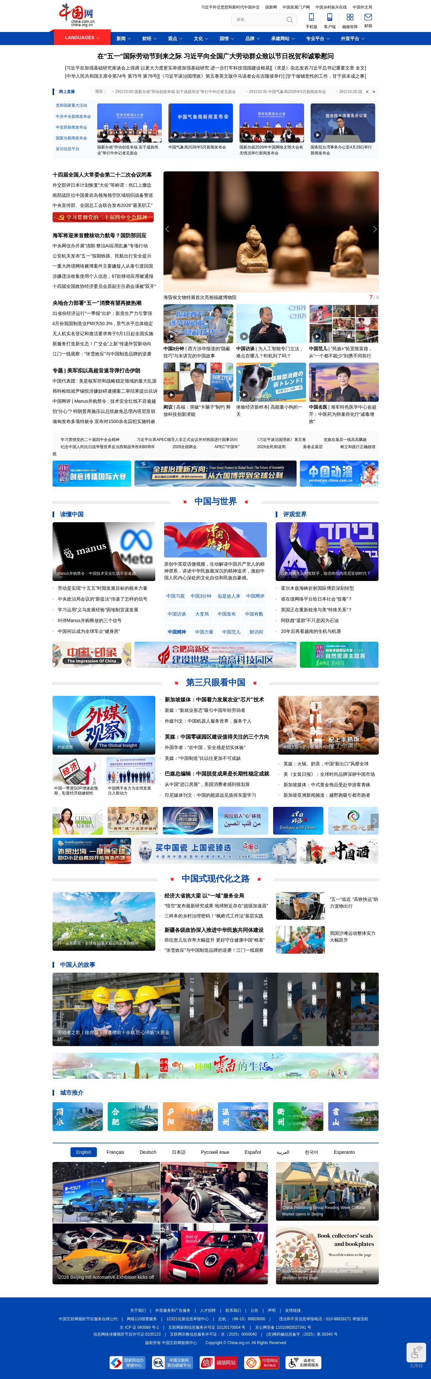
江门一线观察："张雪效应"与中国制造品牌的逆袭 (102, 353)
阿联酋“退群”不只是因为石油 (310, 620)
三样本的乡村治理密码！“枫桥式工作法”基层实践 (213, 915)
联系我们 (233, 1310)
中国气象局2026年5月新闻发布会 (197, 147)
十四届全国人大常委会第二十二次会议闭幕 (102, 175)
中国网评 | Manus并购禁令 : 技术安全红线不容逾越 (104, 401)
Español (253, 1152)
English (83, 1152)
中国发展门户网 (296, 7)
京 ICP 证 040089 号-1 (139, 1327)
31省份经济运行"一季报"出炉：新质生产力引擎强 (102, 313)
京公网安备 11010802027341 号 (283, 1327)
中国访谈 (245, 348)
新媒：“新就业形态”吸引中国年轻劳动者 (205, 710)
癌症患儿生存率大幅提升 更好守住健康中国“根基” (214, 940)
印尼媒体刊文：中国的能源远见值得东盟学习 (210, 795)
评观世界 (295, 514)
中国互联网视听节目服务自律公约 (88, 1319)
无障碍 (416, 1355)
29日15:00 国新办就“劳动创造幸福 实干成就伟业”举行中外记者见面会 (175, 91)
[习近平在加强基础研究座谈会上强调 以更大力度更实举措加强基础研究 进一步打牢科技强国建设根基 (167, 68)
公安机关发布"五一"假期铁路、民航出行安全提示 (102, 256)
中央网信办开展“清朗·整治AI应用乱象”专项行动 (100, 245)
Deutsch (148, 1152)
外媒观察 (65, 747)
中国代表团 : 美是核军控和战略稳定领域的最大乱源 (105, 381)
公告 (254, 1310)
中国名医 (318, 407)
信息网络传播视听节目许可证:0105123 (127, 1334)
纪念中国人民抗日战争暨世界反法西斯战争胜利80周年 (108, 447)
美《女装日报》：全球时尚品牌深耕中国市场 (329, 774)
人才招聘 (208, 1310)
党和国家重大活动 (71, 105)
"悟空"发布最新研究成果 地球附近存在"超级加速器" (216, 905)
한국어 (311, 1152)
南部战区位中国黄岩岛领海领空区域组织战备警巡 (103, 195)
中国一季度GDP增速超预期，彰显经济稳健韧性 (76, 790)
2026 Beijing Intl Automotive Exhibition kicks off (106, 1277)
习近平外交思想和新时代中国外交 (230, 7)
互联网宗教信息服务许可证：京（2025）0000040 (213, 1334)
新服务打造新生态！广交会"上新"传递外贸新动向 (102, 343)
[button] (375, 229)
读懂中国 (72, 514)
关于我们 (138, 1310)
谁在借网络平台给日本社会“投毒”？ (316, 599)
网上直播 (67, 91)
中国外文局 (362, 7)
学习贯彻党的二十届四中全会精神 (90, 439)
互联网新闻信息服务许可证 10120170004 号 (206, 1327)
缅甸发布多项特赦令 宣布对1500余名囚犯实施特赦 (104, 421)
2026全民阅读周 (271, 447)
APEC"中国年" (226, 447)
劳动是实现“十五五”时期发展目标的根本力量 (102, 588)
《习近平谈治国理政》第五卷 (280, 439)
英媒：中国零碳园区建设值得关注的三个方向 (217, 737)
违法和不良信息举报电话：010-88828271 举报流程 (323, 1319)
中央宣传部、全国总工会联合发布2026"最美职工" (103, 205)
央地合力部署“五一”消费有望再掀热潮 (97, 303)
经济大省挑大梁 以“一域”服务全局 (204, 896)
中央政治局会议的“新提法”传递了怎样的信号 (102, 599)
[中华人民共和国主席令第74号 (95, 76)
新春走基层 (313, 447)
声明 (272, 1310)
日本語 (179, 1152)
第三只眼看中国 (215, 682)
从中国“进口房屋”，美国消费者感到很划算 (207, 784)
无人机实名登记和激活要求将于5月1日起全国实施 (103, 333)
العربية (283, 1152)
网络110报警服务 (142, 1319)
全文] (361, 68)
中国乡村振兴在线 (331, 7)
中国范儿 (318, 348)
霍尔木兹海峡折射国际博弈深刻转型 (317, 588)
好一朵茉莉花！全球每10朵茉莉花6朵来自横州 (97, 943)
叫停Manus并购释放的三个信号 (90, 620)
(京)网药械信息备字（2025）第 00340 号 (302, 1334)
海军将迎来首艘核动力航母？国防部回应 (99, 235)
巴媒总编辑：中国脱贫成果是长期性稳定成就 (217, 773)
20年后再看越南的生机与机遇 (311, 631)
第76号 (149, 76)
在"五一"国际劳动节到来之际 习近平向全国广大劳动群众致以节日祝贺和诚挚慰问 (215, 56)
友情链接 (293, 1310)
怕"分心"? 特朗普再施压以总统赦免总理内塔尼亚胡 (104, 411)
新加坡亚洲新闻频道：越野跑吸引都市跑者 (327, 795)
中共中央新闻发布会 (73, 116)
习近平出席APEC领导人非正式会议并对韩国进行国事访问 (187, 439)
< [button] (367, 91)
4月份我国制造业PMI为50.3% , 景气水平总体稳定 (103, 323)
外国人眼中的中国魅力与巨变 (308, 747)
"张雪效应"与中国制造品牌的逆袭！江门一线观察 (214, 950)
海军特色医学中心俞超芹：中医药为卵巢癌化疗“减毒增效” (343, 414)
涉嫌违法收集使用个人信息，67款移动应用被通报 (103, 276)
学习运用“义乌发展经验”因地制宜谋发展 (98, 609)
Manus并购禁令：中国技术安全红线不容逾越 (96, 573)
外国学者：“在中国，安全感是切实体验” (205, 747)
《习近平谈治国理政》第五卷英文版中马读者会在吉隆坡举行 (221, 76)
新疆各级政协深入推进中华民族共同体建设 (214, 930)
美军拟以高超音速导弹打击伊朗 (103, 370)
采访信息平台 (67, 149)
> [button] (373, 91)
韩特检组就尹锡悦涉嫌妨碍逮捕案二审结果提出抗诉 (105, 391)
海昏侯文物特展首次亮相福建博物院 (200, 297)
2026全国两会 (185, 447)
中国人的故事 (77, 965)
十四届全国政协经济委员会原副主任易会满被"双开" (104, 286)
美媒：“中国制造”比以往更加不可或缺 (203, 758)
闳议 (168, 407)
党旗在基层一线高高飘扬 (345, 439)
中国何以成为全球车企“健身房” (89, 631)
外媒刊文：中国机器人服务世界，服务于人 (208, 721)
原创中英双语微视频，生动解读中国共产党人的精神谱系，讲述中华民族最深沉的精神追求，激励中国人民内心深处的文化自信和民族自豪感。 (214, 570)
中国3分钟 (173, 348)
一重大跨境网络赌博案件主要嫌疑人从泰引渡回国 (103, 266)
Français (115, 1152)
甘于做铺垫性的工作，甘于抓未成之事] (326, 76)
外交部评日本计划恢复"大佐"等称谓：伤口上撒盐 (102, 185)
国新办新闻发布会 (71, 138)
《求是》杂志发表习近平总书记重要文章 (313, 68)
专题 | (60, 370)
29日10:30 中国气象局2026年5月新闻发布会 (287, 91)
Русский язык (215, 1152)
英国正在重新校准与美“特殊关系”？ (316, 609)
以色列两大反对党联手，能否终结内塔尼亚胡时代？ (326, 573)
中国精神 (177, 632)
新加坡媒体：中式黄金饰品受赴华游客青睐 (327, 784)
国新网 (271, 7)
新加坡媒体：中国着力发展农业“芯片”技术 (214, 699)
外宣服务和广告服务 (173, 1310)
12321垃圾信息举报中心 (187, 1319)
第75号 (135, 76)
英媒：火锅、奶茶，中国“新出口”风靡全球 (326, 763)
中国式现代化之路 (216, 879)
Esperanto (344, 1152)
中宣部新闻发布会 (71, 127)
